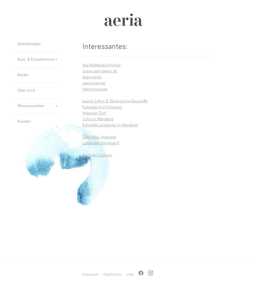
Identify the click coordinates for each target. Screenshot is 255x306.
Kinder (22, 75)
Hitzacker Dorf (94, 113)
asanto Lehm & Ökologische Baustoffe (114, 101)
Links (130, 274)
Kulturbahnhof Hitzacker (102, 107)
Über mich (26, 90)
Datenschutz (112, 274)
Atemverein (92, 77)
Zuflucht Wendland (97, 119)
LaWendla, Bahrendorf (100, 143)
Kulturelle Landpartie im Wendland (110, 125)
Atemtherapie (29, 44)
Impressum (90, 274)
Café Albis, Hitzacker (99, 137)
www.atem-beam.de (99, 71)
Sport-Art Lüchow (97, 155)
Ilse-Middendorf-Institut (101, 65)
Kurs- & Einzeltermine (37, 59)
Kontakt (24, 121)
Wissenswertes (37, 106)
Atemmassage (94, 89)
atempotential (93, 83)
